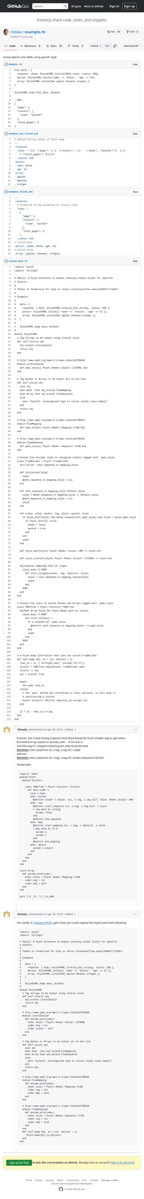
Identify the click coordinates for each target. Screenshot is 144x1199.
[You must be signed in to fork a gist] (132, 31)
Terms (29, 1180)
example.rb (35, 31)
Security (50, 1180)
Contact (94, 1180)
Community (73, 1180)
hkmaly (22, 729)
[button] (115, 46)
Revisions (30, 46)
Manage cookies (109, 1180)
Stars (54, 46)
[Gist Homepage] (18, 6)
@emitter (23, 750)
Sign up (129, 6)
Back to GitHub (93, 6)
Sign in (114, 6)
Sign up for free (19, 1162)
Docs (84, 1180)
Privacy (39, 1180)
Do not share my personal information (72, 1183)
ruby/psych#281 (43, 922)
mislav (16, 31)
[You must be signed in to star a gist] (114, 31)
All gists (76, 6)
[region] (72, 98)
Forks (76, 46)
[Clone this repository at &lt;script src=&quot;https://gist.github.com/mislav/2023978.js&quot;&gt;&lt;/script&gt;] (107, 46)
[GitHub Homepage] (61, 1189)
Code (10, 46)
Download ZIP (131, 45)
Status (60, 1180)
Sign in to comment (123, 1162)
